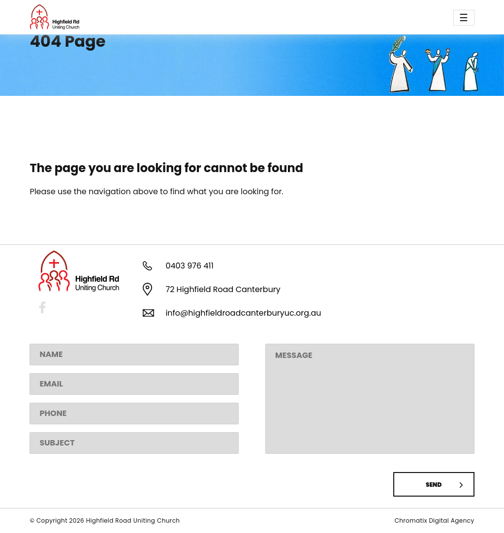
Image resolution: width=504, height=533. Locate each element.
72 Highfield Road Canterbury (222, 289)
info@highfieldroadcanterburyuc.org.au (243, 313)
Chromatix (412, 520)
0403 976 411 (189, 265)
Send (433, 484)
